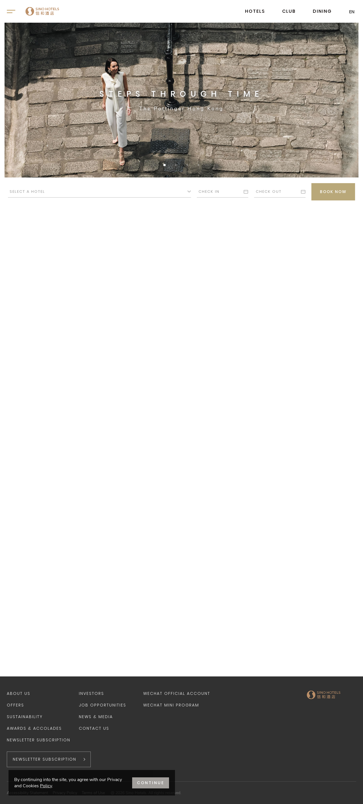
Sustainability (25, 717)
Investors (91, 693)
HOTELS (255, 11)
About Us (18, 693)
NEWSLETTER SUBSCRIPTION (44, 759)
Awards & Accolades (34, 728)
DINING (322, 11)
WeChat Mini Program (171, 705)
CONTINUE (150, 783)
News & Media (96, 717)
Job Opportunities (102, 705)
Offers (15, 705)
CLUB (289, 11)
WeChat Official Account (176, 693)
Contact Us (94, 728)
